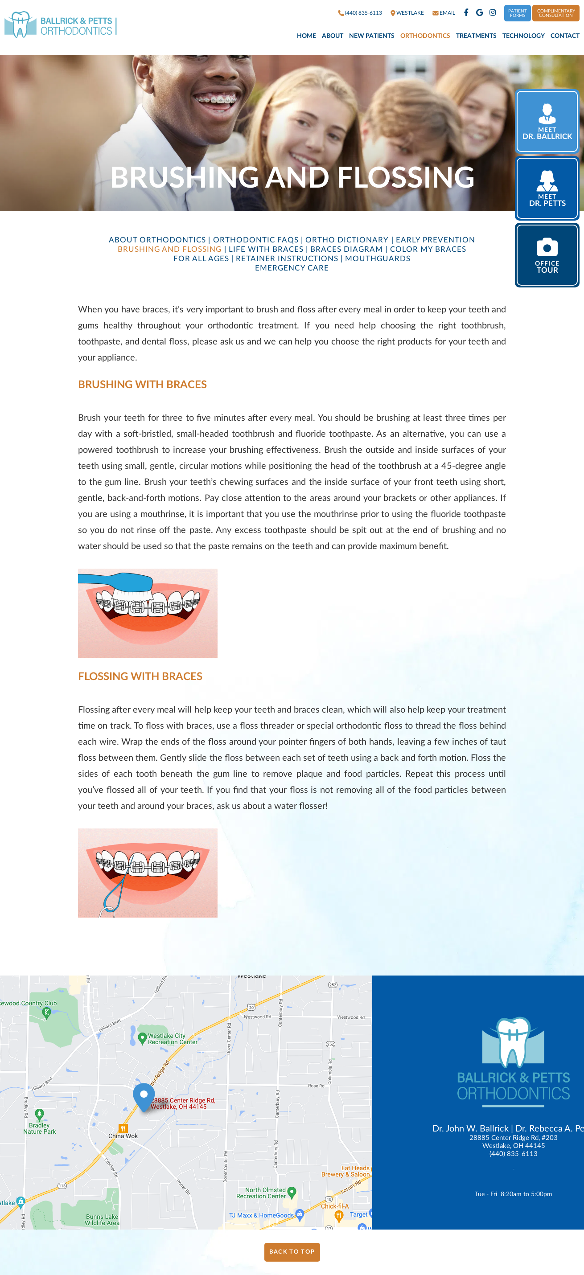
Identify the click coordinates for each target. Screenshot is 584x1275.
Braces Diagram (346, 249)
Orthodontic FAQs (256, 240)
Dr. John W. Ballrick (470, 1128)
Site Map (565, 1242)
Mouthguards (378, 258)
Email (447, 13)
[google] (479, 13)
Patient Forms (517, 13)
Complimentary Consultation (556, 13)
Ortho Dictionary (347, 240)
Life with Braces (266, 249)
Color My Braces (428, 249)
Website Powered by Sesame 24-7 (498, 1243)
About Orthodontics (157, 240)
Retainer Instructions (287, 258)
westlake (410, 13)
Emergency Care (292, 268)
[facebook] (466, 13)
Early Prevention (435, 240)
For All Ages (201, 258)
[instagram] (493, 13)
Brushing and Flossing (170, 249)
